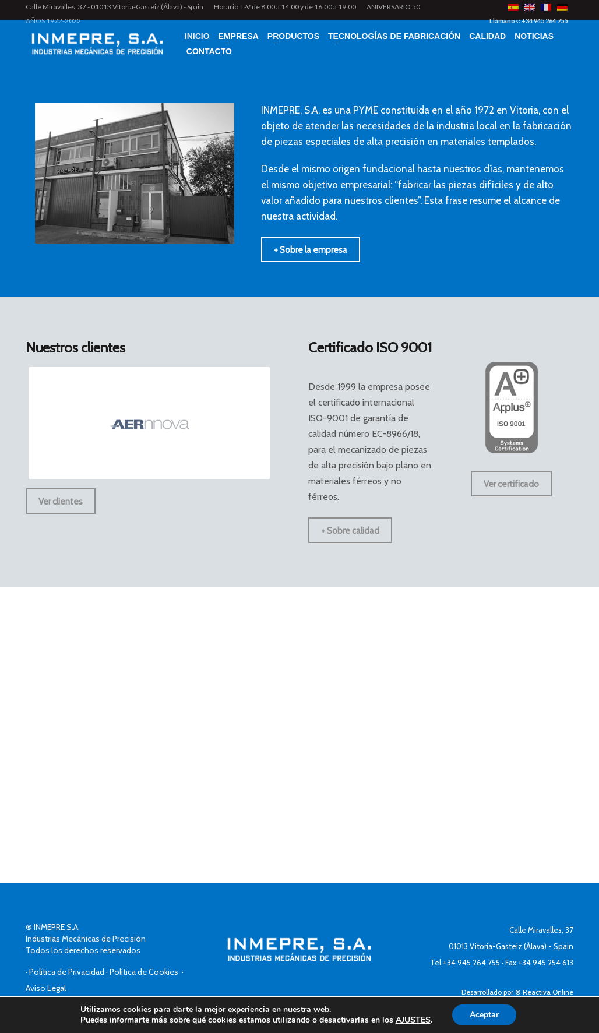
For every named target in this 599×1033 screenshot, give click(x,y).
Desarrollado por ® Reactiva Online (517, 992)
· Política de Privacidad (66, 972)
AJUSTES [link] (413, 1019)
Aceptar (484, 1014)
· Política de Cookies (144, 972)
